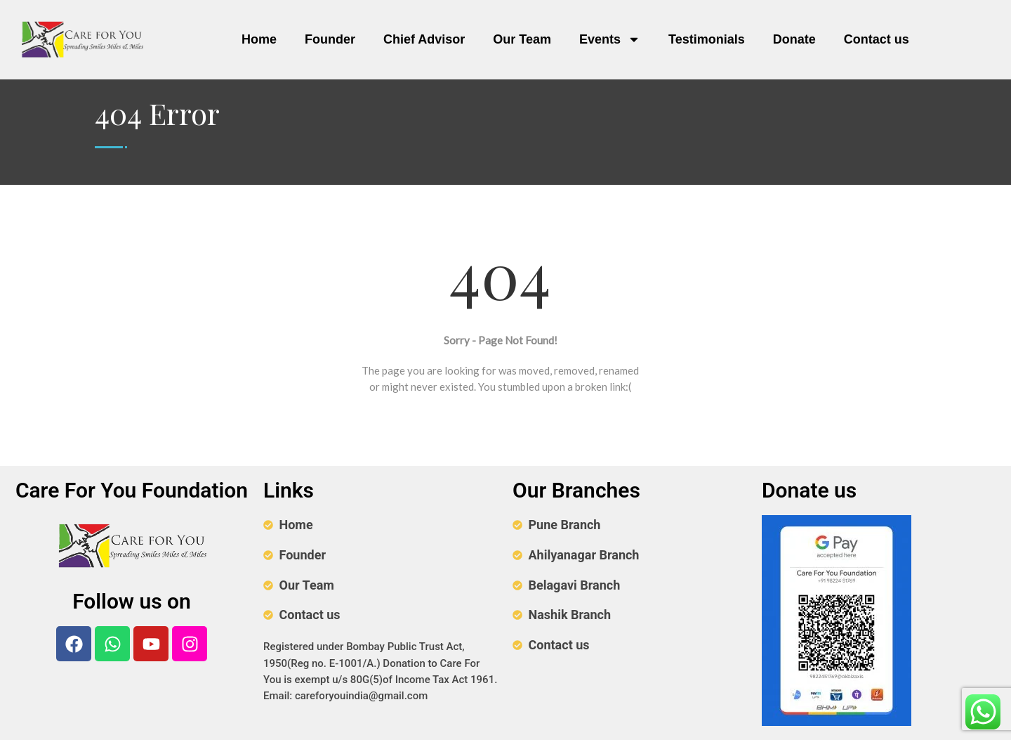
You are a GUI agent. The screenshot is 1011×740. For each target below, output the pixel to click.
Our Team (522, 39)
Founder (330, 39)
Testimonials (706, 39)
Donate (794, 39)
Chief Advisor (424, 39)
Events (609, 39)
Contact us (876, 39)
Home (259, 39)
